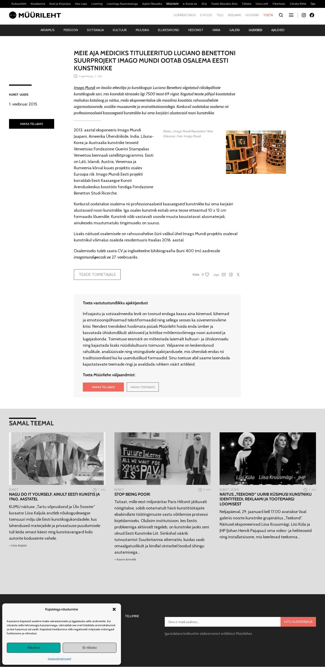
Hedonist (195, 30)
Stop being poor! (132, 494)
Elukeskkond (168, 30)
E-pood (206, 15)
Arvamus (48, 30)
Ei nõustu (90, 647)
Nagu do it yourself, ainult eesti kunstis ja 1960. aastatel (54, 497)
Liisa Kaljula (19, 545)
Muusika (142, 30)
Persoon (71, 30)
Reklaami (234, 15)
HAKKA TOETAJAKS (142, 387)
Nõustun (33, 647)
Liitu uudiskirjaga (298, 622)
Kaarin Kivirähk (126, 559)
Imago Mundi (84, 87)
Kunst (13, 94)
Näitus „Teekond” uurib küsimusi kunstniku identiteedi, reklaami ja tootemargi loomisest (266, 499)
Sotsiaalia (95, 30)
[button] (114, 609)
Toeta (268, 15)
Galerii (234, 30)
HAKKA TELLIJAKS (31, 124)
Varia (216, 30)
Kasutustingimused (59, 658)
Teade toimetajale (97, 274)
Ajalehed (278, 30)
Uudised (255, 30)
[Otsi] (281, 15)
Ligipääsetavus (185, 15)
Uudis (24, 94)
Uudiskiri (252, 15)
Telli (219, 15)
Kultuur (120, 30)
